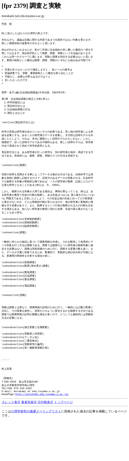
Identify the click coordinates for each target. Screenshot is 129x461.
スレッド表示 (11, 442)
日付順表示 (45, 442)
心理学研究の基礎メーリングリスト (36, 451)
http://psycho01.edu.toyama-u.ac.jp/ (42, 434)
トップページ (63, 442)
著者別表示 (29, 442)
